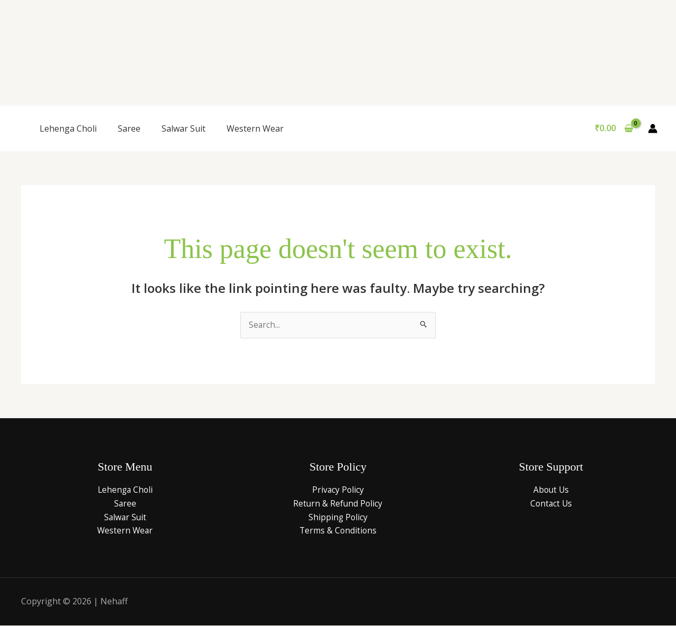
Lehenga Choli (68, 128)
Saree (129, 128)
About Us (550, 490)
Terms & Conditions (337, 531)
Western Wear (255, 128)
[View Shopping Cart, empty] (613, 128)
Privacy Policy (338, 490)
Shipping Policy (338, 517)
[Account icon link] (653, 128)
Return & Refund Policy (338, 504)
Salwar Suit (183, 128)
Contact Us (550, 504)
